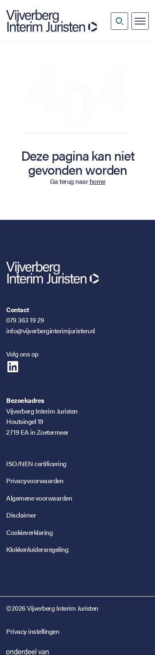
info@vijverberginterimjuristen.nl (50, 330)
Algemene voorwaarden (39, 498)
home (97, 181)
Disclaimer (21, 515)
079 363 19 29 (25, 320)
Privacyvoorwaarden (34, 480)
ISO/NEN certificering (36, 463)
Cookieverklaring (29, 532)
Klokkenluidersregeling (37, 549)
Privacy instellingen (32, 631)
